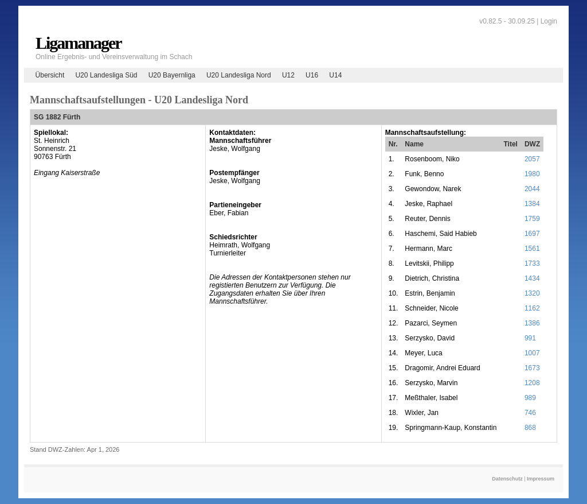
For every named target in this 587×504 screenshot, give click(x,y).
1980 (532, 174)
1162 (532, 308)
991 (530, 338)
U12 (288, 75)
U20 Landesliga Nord (238, 75)
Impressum (540, 479)
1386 (532, 323)
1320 (532, 293)
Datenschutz (507, 479)
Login (549, 21)
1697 (532, 234)
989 (530, 398)
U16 (312, 75)
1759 (532, 219)
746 (530, 413)
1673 (532, 368)
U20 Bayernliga (171, 75)
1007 (532, 353)
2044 (532, 189)
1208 (532, 383)
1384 (532, 204)
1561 (532, 249)
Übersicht (50, 75)
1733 (532, 263)
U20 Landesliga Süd (106, 75)
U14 (335, 75)
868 (530, 428)
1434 (532, 278)
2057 (532, 159)
